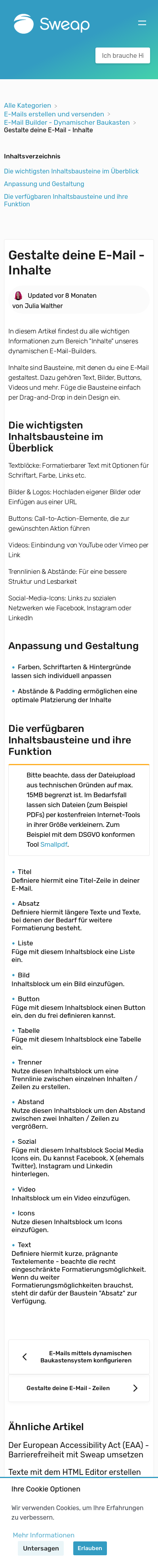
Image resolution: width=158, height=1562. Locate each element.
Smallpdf (53, 844)
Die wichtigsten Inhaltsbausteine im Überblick (71, 171)
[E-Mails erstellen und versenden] (55, 113)
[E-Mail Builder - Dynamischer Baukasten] (67, 122)
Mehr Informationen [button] (43, 1535)
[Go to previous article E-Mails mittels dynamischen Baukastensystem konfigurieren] (79, 1356)
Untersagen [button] (41, 1548)
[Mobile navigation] (142, 24)
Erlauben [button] (90, 1548)
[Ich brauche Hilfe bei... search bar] (122, 55)
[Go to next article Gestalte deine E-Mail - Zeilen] (79, 1388)
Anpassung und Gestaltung (44, 184)
